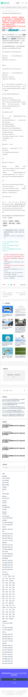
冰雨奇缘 (4, 11)
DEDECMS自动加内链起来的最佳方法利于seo (20, 315)
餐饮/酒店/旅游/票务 (7, 569)
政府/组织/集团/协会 (7, 538)
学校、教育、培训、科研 (8, 591)
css (3, 491)
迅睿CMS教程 (5, 493)
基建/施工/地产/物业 (7, 529)
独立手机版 (5, 551)
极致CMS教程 (5, 484)
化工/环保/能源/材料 (7, 524)
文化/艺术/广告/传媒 (7, 540)
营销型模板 (5, 558)
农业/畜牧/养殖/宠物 (7, 522)
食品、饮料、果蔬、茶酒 (8, 616)
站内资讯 (4, 501)
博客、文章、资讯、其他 (8, 587)
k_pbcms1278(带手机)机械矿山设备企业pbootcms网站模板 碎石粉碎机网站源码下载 (13, 411)
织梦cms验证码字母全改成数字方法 (21, 293)
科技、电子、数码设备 (7, 603)
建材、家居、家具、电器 (8, 594)
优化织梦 (11, 221)
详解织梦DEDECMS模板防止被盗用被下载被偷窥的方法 (7, 344)
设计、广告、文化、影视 (8, 609)
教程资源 (14, 7)
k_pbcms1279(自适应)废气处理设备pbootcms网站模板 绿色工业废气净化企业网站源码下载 (13, 407)
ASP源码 (4, 514)
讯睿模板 (4, 621)
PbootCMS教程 (6, 478)
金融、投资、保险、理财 (8, 614)
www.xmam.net (16, 36)
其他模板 (4, 520)
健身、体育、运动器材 (7, 580)
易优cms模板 (5, 574)
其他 (3, 625)
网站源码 (4, 512)
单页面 (4, 527)
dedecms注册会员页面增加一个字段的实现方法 (7, 357)
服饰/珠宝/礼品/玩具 (7, 544)
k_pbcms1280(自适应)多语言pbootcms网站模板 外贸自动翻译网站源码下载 (13, 403)
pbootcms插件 (5, 498)
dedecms (5, 221)
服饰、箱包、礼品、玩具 (8, 598)
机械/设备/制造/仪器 (7, 547)
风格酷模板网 (8, 7)
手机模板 (4, 509)
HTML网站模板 (6, 507)
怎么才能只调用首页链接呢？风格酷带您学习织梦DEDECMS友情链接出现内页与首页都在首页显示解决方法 (20, 330)
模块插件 (4, 496)
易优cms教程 (5, 482)
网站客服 (15, 258)
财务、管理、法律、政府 (8, 612)
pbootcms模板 (5, 516)
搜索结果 (13, 38)
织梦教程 (19, 7)
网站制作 (4, 38)
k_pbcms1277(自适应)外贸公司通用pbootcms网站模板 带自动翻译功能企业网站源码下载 (13, 415)
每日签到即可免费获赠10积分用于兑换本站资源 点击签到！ (13, 426)
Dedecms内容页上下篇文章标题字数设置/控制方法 (7, 315)
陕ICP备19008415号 (10, 694)
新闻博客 (4, 542)
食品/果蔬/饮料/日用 (7, 567)
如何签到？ (13, 22)
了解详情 (14, 682)
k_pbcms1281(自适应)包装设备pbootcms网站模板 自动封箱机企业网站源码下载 (13, 400)
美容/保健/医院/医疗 (7, 556)
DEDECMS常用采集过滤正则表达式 (7, 328)
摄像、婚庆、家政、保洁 (8, 596)
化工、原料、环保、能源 (8, 585)
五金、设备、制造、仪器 (8, 578)
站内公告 (4, 502)
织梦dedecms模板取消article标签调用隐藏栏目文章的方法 (7, 294)
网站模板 (4, 505)
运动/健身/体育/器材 (7, 562)
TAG (17, 694)
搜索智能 (17, 221)
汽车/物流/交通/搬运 (7, 549)
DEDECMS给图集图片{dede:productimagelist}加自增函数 (20, 344)
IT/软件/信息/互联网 (7, 518)
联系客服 (8, 267)
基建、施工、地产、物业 (8, 589)
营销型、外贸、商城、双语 (9, 607)
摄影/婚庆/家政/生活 (7, 536)
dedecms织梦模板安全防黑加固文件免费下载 (20, 356)
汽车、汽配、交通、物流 (8, 600)
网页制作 (4, 489)
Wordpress (5, 572)
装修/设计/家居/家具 (7, 560)
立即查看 (14, 679)
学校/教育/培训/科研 (7, 533)
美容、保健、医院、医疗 (8, 605)
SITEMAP (20, 694)
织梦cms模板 (12, 223)
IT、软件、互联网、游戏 (8, 576)
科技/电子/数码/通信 (7, 553)
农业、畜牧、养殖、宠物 (8, 582)
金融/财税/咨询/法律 (7, 565)
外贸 (3, 531)
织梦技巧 (18, 223)
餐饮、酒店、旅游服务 (7, 618)
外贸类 (4, 632)
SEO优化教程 (5, 480)
